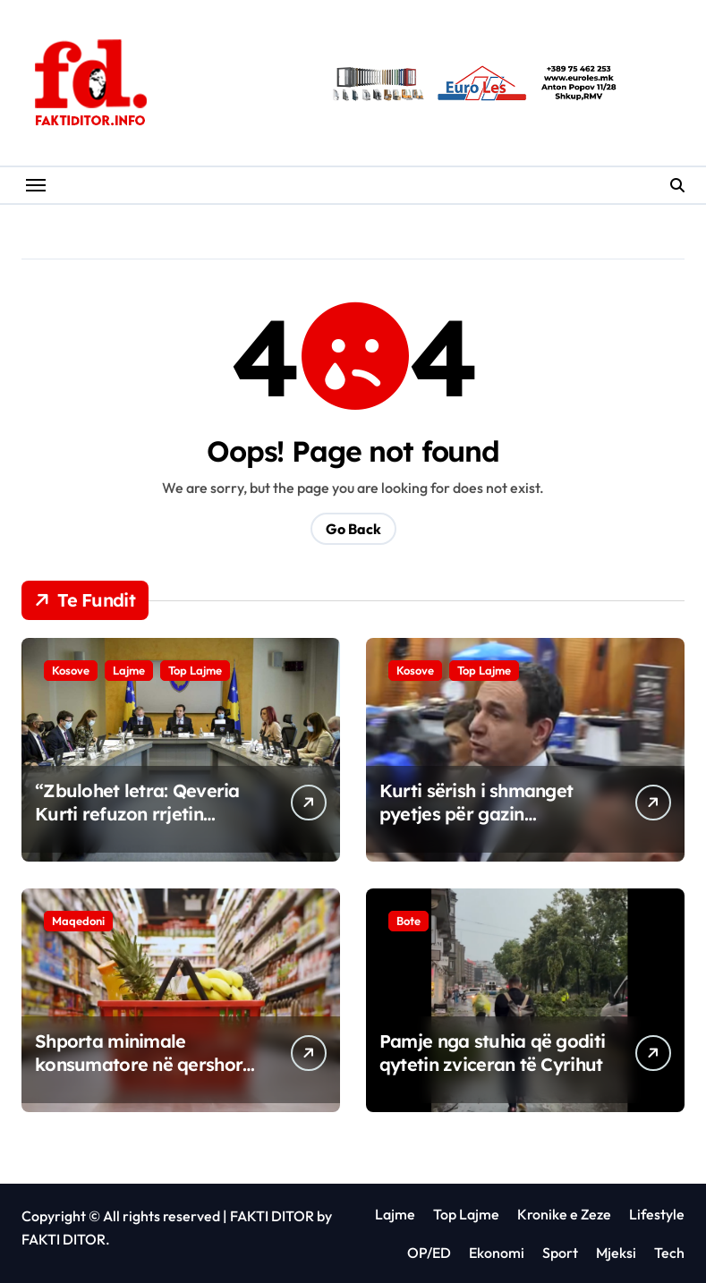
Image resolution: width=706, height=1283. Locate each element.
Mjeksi (616, 1253)
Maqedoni (78, 920)
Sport (560, 1253)
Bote (408, 920)
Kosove (70, 670)
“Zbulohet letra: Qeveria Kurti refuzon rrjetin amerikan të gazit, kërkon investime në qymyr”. (143, 825)
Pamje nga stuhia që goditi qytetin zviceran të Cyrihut (492, 1052)
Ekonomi (496, 1253)
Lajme (129, 670)
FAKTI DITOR (272, 1216)
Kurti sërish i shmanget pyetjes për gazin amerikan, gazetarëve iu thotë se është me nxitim (482, 825)
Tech (669, 1253)
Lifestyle (657, 1214)
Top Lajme (195, 670)
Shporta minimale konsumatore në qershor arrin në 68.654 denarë (138, 1064)
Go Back (353, 529)
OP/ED (429, 1253)
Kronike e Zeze (564, 1214)
